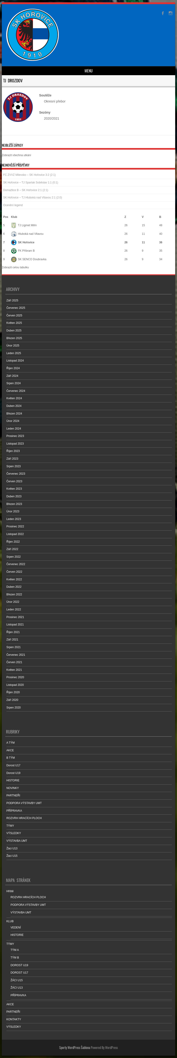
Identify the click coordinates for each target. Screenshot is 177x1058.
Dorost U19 (13, 773)
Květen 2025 (14, 323)
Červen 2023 (14, 481)
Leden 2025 (13, 353)
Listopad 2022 (15, 534)
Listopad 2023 (15, 443)
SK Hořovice (22, 242)
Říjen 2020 (13, 692)
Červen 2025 (14, 315)
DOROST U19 (19, 965)
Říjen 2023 (13, 451)
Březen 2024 (14, 413)
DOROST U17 (19, 972)
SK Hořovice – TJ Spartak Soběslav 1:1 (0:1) (30, 182)
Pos (5, 217)
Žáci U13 (12, 848)
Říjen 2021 (13, 632)
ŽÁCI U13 (17, 987)
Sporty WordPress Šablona (74, 1047)
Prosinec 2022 (15, 526)
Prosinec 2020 (15, 677)
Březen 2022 (14, 594)
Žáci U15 (12, 855)
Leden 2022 (13, 609)
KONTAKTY (13, 1019)
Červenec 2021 (15, 654)
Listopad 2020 (15, 685)
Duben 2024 (13, 406)
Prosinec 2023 (15, 436)
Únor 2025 (12, 345)
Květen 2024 (14, 398)
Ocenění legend (13, 205)
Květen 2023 (14, 488)
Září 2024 (12, 375)
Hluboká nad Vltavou (27, 233)
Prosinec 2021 (15, 617)
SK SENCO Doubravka (28, 259)
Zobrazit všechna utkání (16, 155)
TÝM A (15, 950)
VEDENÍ (16, 927)
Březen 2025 (14, 338)
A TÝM (10, 742)
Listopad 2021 (15, 624)
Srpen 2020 (13, 707)
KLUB (10, 921)
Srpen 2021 (13, 647)
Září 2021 (12, 639)
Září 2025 (12, 300)
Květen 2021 (14, 669)
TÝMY (10, 825)
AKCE (10, 750)
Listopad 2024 (15, 360)
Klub (14, 217)
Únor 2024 (12, 421)
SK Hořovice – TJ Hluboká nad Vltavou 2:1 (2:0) (32, 197)
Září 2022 (12, 549)
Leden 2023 (13, 519)
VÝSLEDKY (13, 833)
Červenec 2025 (15, 307)
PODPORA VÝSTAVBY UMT (24, 803)
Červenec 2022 (15, 564)
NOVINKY (12, 788)
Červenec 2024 (15, 391)
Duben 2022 (13, 586)
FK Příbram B (23, 250)
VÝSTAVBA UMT (16, 840)
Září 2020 (12, 700)
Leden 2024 (13, 428)
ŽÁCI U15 (17, 980)
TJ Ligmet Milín (24, 225)
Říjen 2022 (13, 541)
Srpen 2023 (13, 466)
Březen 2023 (14, 504)
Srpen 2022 (13, 556)
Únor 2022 (12, 601)
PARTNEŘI (13, 795)
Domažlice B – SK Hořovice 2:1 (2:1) (25, 190)
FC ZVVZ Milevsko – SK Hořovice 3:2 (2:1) (29, 174)
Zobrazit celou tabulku (15, 267)
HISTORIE (12, 780)
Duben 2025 (13, 330)
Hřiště (10, 891)
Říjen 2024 (13, 368)
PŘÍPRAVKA (14, 810)
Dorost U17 (13, 765)
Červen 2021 (14, 662)
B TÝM (10, 757)
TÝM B (15, 957)
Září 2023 (12, 458)
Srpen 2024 (13, 383)
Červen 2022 (14, 571)
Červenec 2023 (15, 473)
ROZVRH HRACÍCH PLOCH (24, 818)
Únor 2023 (12, 511)
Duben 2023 (13, 496)
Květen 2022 (14, 579)
